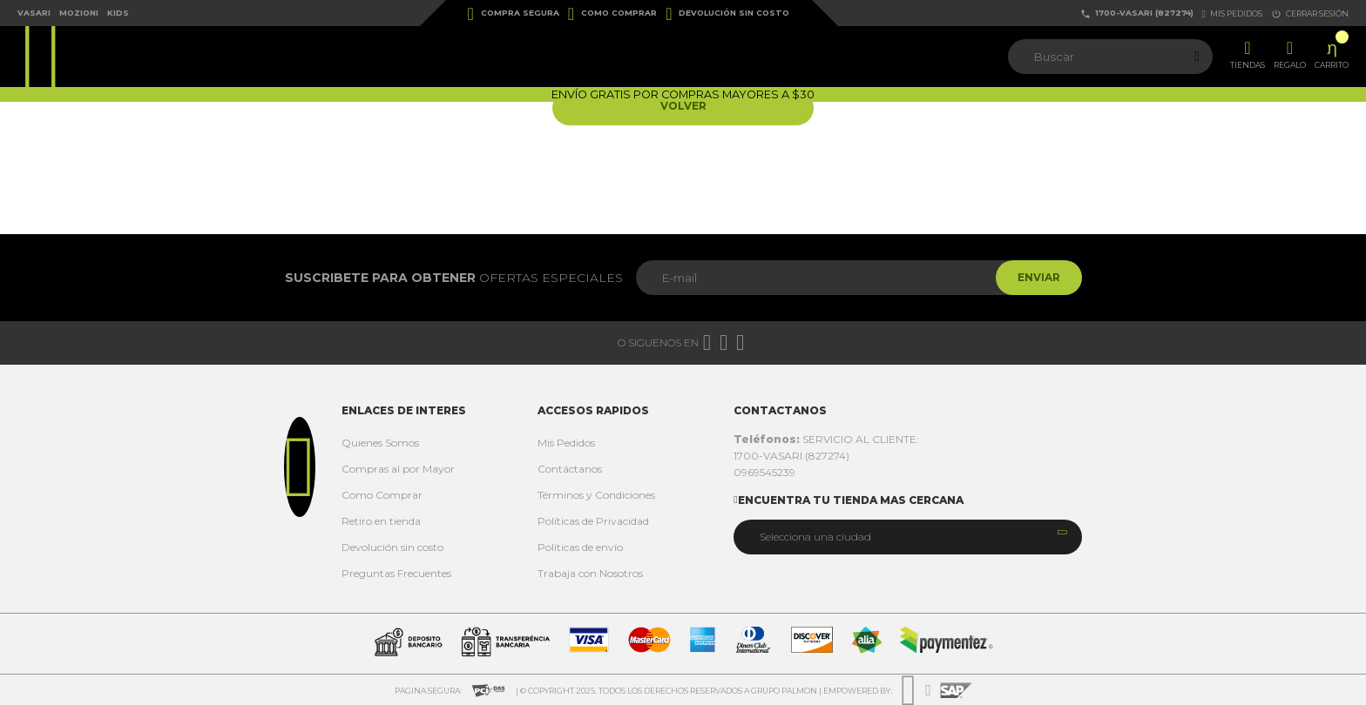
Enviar (1034, 277)
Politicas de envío (580, 547)
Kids (118, 12)
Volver (683, 107)
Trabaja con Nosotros (590, 573)
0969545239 (764, 472)
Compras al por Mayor (398, 468)
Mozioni (78, 12)
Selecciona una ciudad (815, 536)
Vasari (34, 12)
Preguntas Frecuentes (396, 573)
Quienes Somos (380, 442)
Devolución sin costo (727, 14)
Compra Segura (513, 14)
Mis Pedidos (566, 442)
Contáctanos (570, 468)
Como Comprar (612, 14)
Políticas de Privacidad (593, 520)
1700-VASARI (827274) (1137, 13)
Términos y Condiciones (596, 494)
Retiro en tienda (381, 520)
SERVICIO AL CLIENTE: (826, 439)
